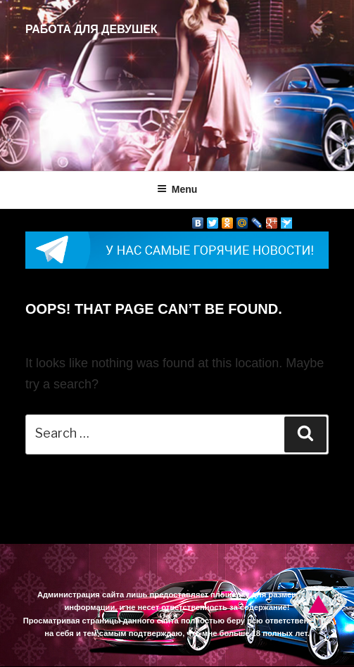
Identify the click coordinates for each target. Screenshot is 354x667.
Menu (177, 189)
